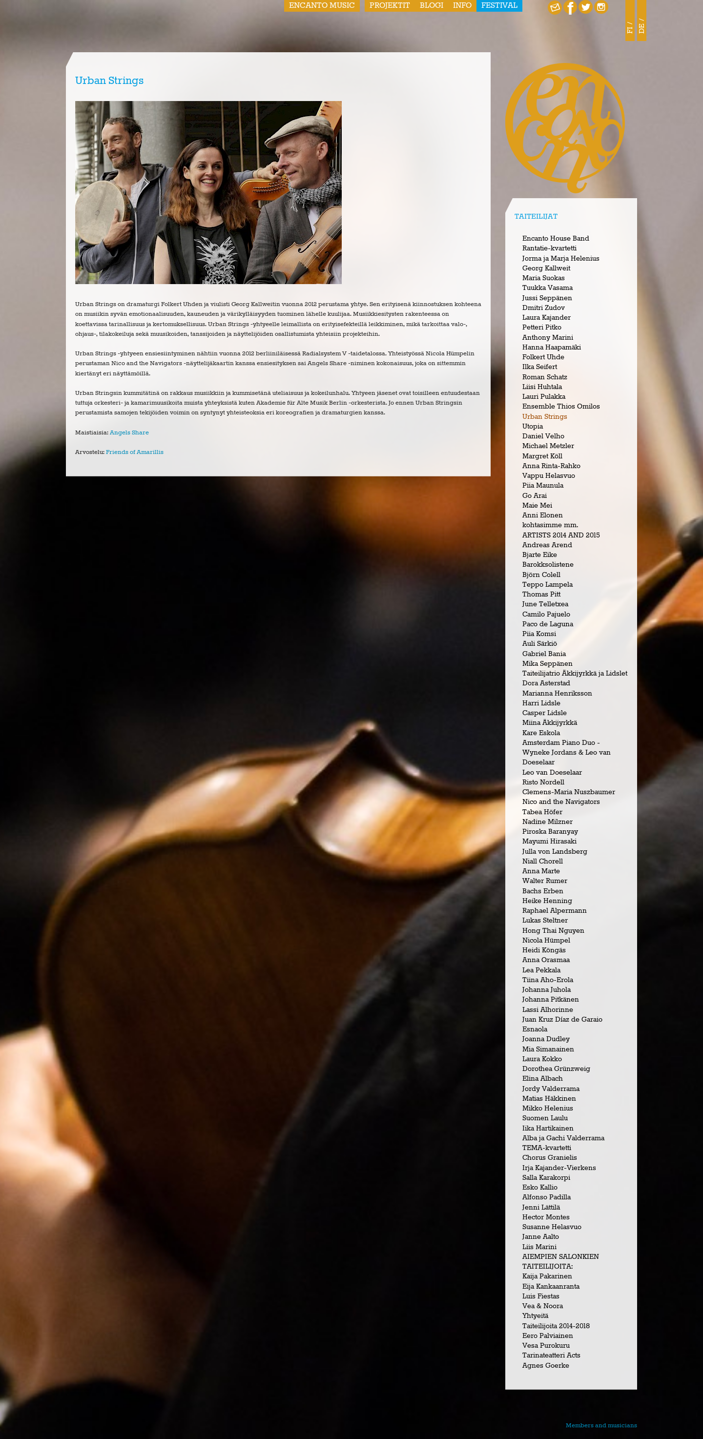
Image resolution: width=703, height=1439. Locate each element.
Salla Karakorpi (546, 1177)
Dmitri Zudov (543, 308)
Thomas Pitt (541, 594)
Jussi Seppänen (547, 298)
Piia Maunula (542, 485)
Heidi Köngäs (544, 950)
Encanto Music (322, 6)
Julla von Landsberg (554, 851)
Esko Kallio (540, 1187)
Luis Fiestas (540, 1296)
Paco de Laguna (547, 624)
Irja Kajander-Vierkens (559, 1168)
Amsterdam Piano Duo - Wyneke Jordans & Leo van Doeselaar (566, 753)
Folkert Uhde (543, 357)
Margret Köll (542, 456)
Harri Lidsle (541, 703)
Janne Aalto (540, 1237)
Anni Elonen (542, 515)
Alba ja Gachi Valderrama (563, 1138)
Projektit (390, 6)
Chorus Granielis (549, 1157)
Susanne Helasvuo (551, 1227)
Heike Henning (547, 901)
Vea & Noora (542, 1306)
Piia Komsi (539, 634)
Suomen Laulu (545, 1118)
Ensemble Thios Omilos (561, 406)
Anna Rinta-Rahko (551, 466)
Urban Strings (544, 416)
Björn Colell (541, 575)
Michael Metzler (548, 446)
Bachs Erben (542, 891)
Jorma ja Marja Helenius (561, 258)
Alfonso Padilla (546, 1197)
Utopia (532, 426)
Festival (499, 6)
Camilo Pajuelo (546, 614)
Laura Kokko (542, 1059)
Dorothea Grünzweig (556, 1069)
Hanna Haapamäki (551, 347)
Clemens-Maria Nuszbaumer (568, 792)
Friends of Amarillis (135, 452)
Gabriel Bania (544, 654)
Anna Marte (541, 871)
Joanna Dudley (546, 1039)
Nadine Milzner (547, 822)
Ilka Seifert (539, 367)
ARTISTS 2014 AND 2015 (561, 535)
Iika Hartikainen (548, 1128)
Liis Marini (539, 1247)
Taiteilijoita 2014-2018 (556, 1326)
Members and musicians (601, 1425)
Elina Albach (542, 1078)
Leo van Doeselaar (552, 772)
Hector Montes (546, 1217)
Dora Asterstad (546, 683)
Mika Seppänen (547, 663)
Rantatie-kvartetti (549, 248)
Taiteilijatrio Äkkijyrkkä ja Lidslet (574, 673)
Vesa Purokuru (546, 1345)
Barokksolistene (548, 564)
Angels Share (129, 432)
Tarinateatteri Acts (551, 1355)
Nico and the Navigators (561, 802)
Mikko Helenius (547, 1108)
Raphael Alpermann (554, 910)
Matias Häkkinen (549, 1098)
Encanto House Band (555, 238)
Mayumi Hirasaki (549, 841)
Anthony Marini (547, 337)
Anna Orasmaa (546, 960)
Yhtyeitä (535, 1316)
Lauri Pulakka (543, 396)
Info (462, 6)
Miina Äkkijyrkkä (549, 723)
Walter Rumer (544, 881)
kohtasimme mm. (550, 525)
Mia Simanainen (548, 1049)
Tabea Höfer (542, 812)
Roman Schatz (544, 377)
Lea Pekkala (541, 970)
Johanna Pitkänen (550, 999)
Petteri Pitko (541, 327)
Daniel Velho (543, 436)
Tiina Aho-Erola (547, 980)
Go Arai (534, 496)
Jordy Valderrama (550, 1089)
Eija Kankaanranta (550, 1286)
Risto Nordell (543, 782)
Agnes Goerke (545, 1365)
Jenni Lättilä (541, 1207)
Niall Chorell (542, 861)
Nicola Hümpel (546, 940)
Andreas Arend (547, 545)
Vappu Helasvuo (548, 476)
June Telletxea (545, 604)
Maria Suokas (543, 278)
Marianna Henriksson (557, 693)
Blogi (431, 6)
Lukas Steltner (545, 920)
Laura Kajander (546, 317)
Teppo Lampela (547, 584)
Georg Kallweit (546, 268)
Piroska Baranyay (550, 831)
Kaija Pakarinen (547, 1276)
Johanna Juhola (546, 990)
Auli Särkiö (539, 643)
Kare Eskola (541, 733)
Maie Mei (537, 505)
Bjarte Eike (539, 555)
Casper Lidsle (544, 713)
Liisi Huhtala (542, 387)
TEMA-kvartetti (546, 1148)
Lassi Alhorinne (547, 1010)
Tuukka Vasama (547, 288)
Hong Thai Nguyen (553, 930)
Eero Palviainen (547, 1336)
